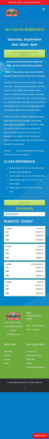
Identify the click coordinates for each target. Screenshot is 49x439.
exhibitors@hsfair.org (31, 2)
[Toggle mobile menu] (43, 9)
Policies (7, 359)
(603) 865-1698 (15, 2)
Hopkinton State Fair (20, 382)
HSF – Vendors (33, 329)
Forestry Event (11, 214)
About (6, 363)
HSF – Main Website (35, 325)
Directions (8, 351)
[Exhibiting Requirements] (24, 54)
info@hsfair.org (13, 334)
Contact (7, 355)
